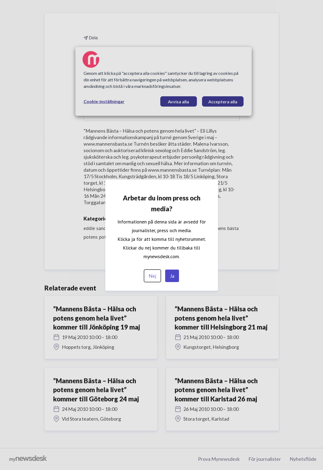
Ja (172, 276)
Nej (152, 276)
